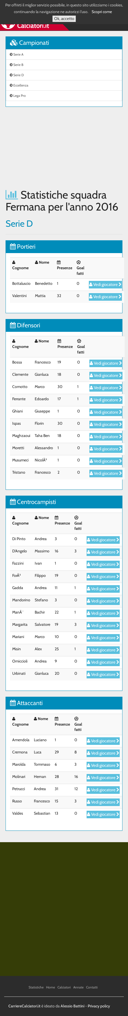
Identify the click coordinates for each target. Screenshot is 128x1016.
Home (50, 987)
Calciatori (64, 987)
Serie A (16, 54)
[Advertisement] (64, 148)
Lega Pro (18, 95)
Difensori (25, 325)
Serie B (16, 65)
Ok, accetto (64, 18)
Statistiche (36, 987)
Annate (78, 987)
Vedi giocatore (105, 284)
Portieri (23, 246)
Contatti (92, 987)
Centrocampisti (33, 502)
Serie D (17, 75)
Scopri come (102, 11)
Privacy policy (99, 1005)
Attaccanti (26, 703)
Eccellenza (19, 85)
